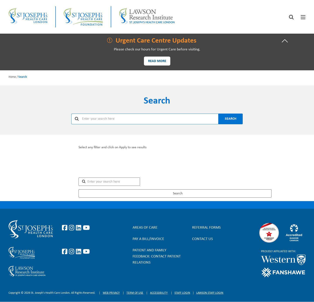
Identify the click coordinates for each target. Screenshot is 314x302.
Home (12, 77)
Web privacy (111, 293)
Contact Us (202, 239)
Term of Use (134, 293)
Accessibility (159, 293)
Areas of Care (145, 228)
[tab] (303, 17)
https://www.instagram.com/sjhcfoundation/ (72, 252)
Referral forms (206, 228)
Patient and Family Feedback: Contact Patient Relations (157, 256)
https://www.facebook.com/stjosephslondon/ (65, 228)
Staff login (182, 293)
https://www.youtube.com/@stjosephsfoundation (86, 252)
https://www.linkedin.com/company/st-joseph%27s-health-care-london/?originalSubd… (79, 228)
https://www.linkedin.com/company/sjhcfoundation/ (79, 252)
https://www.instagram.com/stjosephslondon (72, 228)
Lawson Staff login (209, 293)
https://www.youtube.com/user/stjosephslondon (86, 228)
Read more (157, 61)
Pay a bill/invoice (148, 239)
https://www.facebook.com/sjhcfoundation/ (65, 252)
